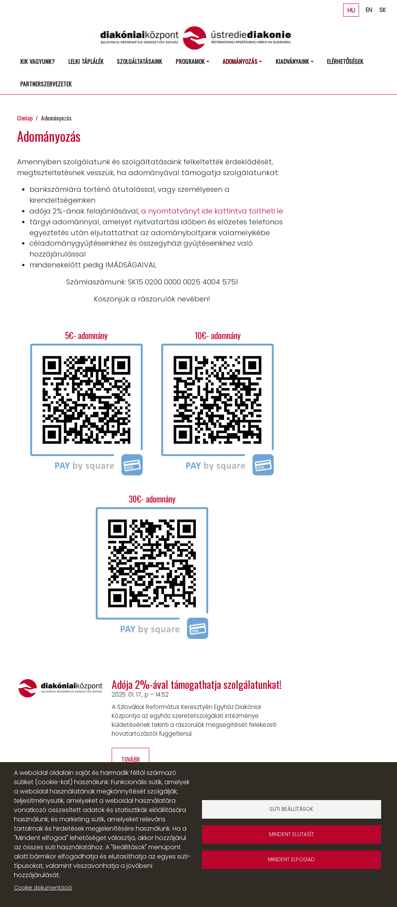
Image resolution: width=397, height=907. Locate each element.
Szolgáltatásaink (139, 61)
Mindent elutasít (291, 834)
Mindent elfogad (291, 859)
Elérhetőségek (345, 61)
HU (351, 10)
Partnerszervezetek (46, 83)
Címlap (25, 117)
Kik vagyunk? (37, 61)
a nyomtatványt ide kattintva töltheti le (212, 211)
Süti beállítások (291, 809)
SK (382, 10)
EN (369, 10)
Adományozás (240, 61)
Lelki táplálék (86, 61)
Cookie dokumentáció (43, 888)
